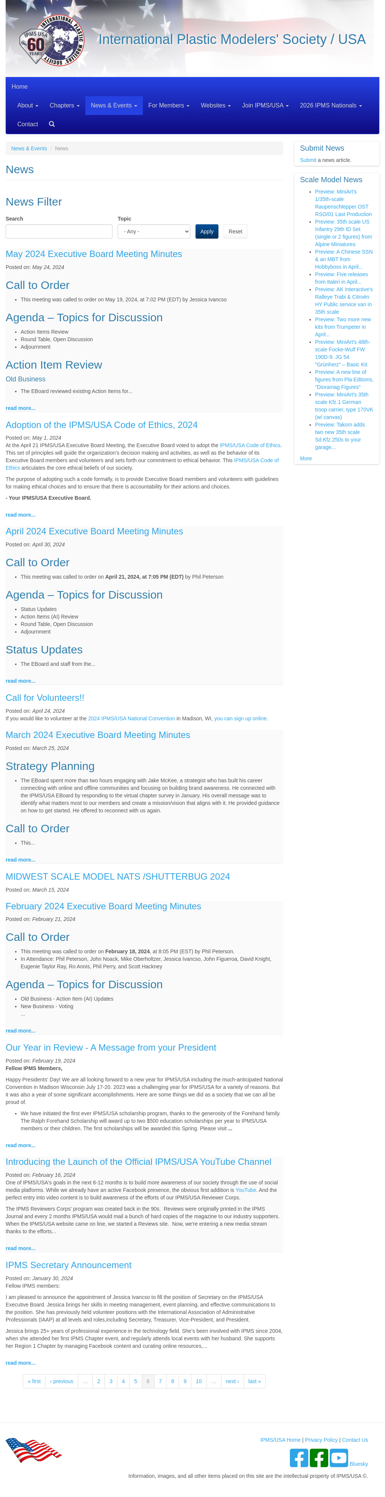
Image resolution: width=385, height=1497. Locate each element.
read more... (20, 408)
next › (232, 1381)
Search (49, 121)
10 (199, 1381)
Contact (27, 124)
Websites (216, 105)
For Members (169, 105)
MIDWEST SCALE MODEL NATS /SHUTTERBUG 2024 (118, 876)
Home (20, 86)
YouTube (245, 1190)
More (306, 458)
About (27, 105)
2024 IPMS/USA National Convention (131, 718)
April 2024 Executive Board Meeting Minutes (94, 531)
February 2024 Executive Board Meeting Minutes (103, 906)
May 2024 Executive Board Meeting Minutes (94, 254)
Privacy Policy (321, 1440)
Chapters (64, 105)
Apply (207, 231)
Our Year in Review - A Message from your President (111, 1047)
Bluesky (359, 1464)
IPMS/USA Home (280, 1440)
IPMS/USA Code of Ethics (250, 445)
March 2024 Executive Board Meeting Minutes (98, 735)
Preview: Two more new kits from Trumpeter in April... (343, 326)
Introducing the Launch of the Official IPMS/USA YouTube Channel (138, 1162)
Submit (308, 160)
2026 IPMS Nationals (331, 105)
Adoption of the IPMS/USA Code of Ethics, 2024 (102, 425)
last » (255, 1381)
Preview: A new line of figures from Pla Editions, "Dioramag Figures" (344, 379)
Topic (124, 219)
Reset (236, 231)
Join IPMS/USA (265, 105)
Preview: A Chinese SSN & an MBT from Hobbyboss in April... (344, 259)
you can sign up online (240, 718)
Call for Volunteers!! (45, 698)
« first (34, 1381)
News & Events (114, 105)
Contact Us (355, 1440)
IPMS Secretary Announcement (69, 1265)
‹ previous (61, 1381)
